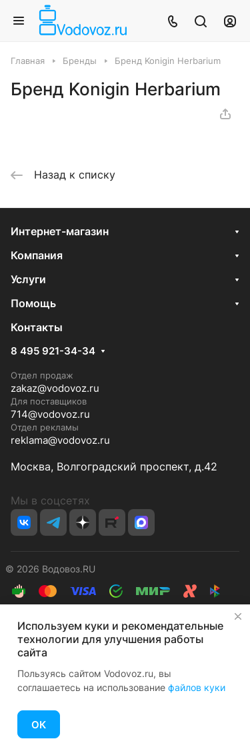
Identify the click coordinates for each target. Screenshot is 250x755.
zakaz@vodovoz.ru (55, 388)
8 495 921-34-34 (53, 351)
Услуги (28, 279)
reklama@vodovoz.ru (60, 440)
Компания (37, 255)
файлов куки (196, 687)
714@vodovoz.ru (50, 414)
